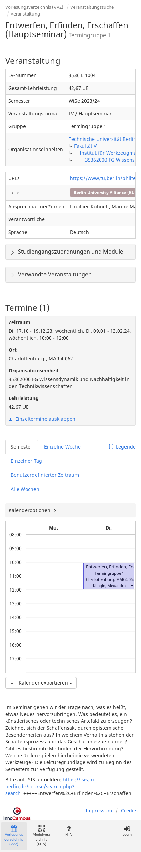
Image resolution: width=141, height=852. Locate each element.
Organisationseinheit (34, 370)
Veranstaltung (25, 14)
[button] (131, 585)
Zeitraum (19, 322)
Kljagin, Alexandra (109, 585)
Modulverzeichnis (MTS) (41, 835)
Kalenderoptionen (30, 510)
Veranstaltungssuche (92, 7)
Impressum (98, 810)
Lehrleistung (24, 398)
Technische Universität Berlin (103, 139)
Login (127, 831)
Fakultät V (85, 146)
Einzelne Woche (62, 446)
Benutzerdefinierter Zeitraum (45, 475)
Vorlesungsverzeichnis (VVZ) (34, 7)
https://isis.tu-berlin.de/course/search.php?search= (50, 786)
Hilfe (69, 831)
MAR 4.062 (125, 579)
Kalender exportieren (41, 682)
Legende (122, 446)
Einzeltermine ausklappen (42, 418)
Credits (129, 810)
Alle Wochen (25, 489)
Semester (21, 446)
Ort (13, 350)
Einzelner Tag (26, 461)
